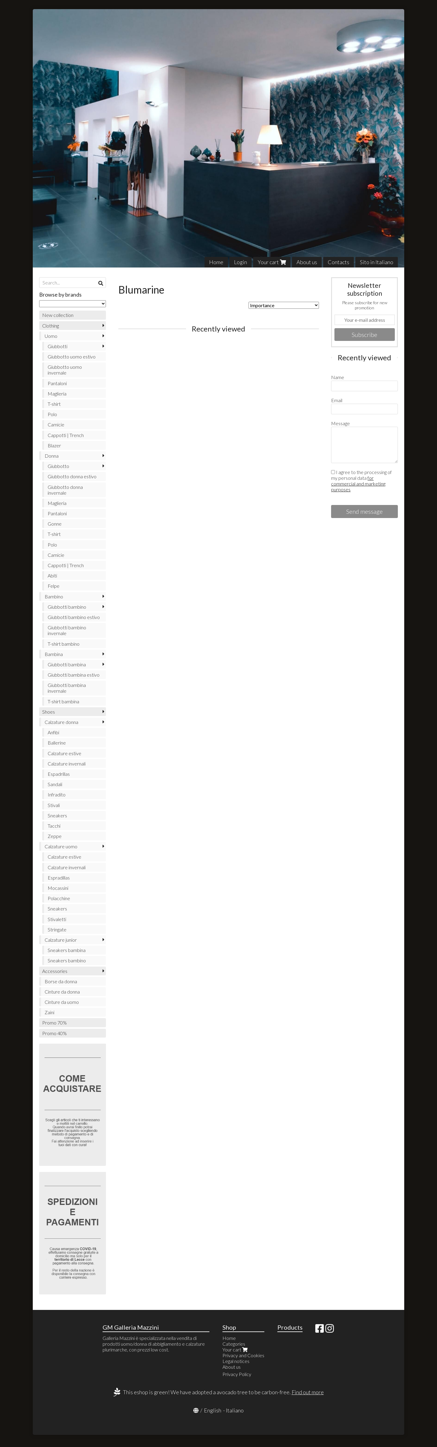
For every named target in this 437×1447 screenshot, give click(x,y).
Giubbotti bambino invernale (67, 630)
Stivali (54, 805)
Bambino (54, 596)
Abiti (52, 575)
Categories (233, 1344)
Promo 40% (54, 1033)
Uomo (51, 336)
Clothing (50, 325)
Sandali (55, 784)
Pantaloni (57, 383)
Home (216, 262)
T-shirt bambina (63, 701)
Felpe (53, 586)
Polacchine (59, 898)
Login (240, 262)
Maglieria (57, 393)
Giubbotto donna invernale (65, 490)
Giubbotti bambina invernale (67, 688)
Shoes (48, 712)
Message (340, 423)
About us (306, 262)
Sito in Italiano (376, 262)
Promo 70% (54, 1022)
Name (337, 377)
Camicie (56, 424)
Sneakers (57, 815)
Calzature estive (64, 753)
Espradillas (59, 877)
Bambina (54, 654)
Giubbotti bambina (67, 664)
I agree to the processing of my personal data (361, 480)
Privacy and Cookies (243, 1355)
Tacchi (54, 826)
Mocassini (58, 888)
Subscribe (364, 334)
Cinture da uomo (62, 1002)
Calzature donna (61, 722)
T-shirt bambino (64, 644)
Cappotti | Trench (66, 435)
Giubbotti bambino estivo (74, 617)
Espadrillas (59, 774)
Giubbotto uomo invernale (65, 369)
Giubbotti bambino (67, 607)
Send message (364, 511)
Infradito (57, 794)
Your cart (272, 262)
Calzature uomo (61, 846)
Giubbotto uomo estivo (72, 356)
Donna (52, 456)
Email (336, 400)
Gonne (55, 524)
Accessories (54, 971)
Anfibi (53, 732)
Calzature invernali (67, 763)
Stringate (57, 929)
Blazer (54, 445)
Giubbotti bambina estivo (74, 675)
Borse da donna (61, 981)
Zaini (49, 1012)
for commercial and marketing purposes (358, 483)
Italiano (235, 1410)
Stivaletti (57, 919)
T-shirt (54, 404)
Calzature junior (61, 940)
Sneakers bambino (67, 960)
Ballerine (57, 742)
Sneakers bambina (67, 950)
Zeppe (55, 836)
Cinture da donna (62, 991)
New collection (57, 315)
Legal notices (235, 1361)
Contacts (338, 262)
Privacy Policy (236, 1374)
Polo (52, 414)
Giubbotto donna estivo (72, 476)
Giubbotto (58, 466)
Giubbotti (57, 346)
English (212, 1410)
